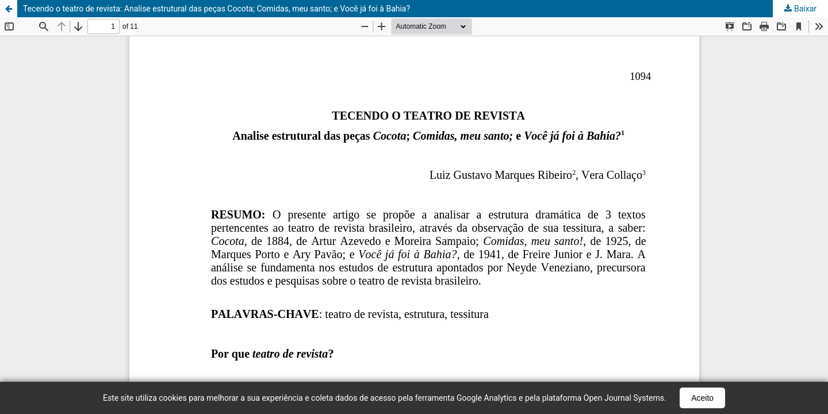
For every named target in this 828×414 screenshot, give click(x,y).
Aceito (702, 397)
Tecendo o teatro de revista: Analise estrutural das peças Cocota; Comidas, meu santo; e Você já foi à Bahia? (216, 8)
